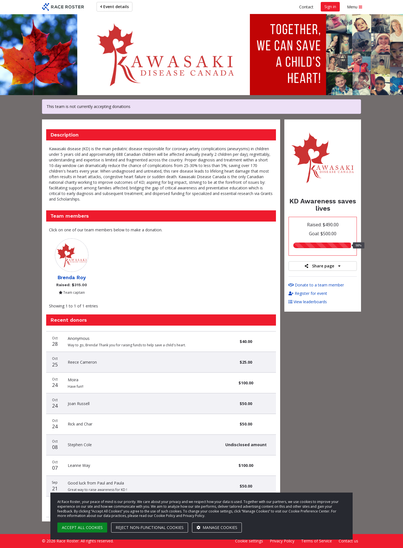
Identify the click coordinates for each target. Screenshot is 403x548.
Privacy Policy (282, 541)
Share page (323, 266)
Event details (114, 6)
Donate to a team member (316, 285)
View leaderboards (308, 301)
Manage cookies (216, 527)
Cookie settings (249, 541)
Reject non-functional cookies (150, 527)
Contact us (348, 541)
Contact (306, 7)
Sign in (330, 6)
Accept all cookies (82, 527)
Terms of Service (316, 541)
